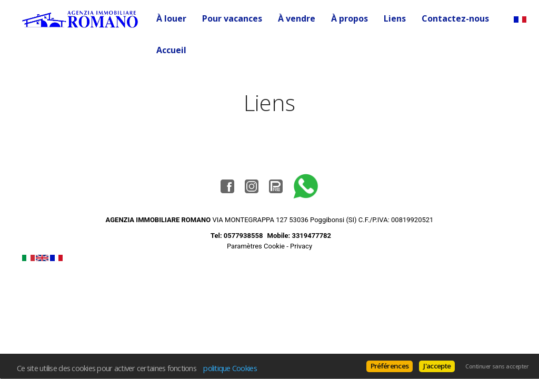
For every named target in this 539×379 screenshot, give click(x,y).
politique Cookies (230, 368)
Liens (395, 18)
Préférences (390, 366)
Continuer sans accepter (496, 366)
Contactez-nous (455, 18)
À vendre (296, 18)
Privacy (301, 246)
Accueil (171, 50)
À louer (171, 18)
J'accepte (437, 366)
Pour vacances (232, 18)
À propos (349, 18)
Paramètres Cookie (256, 246)
